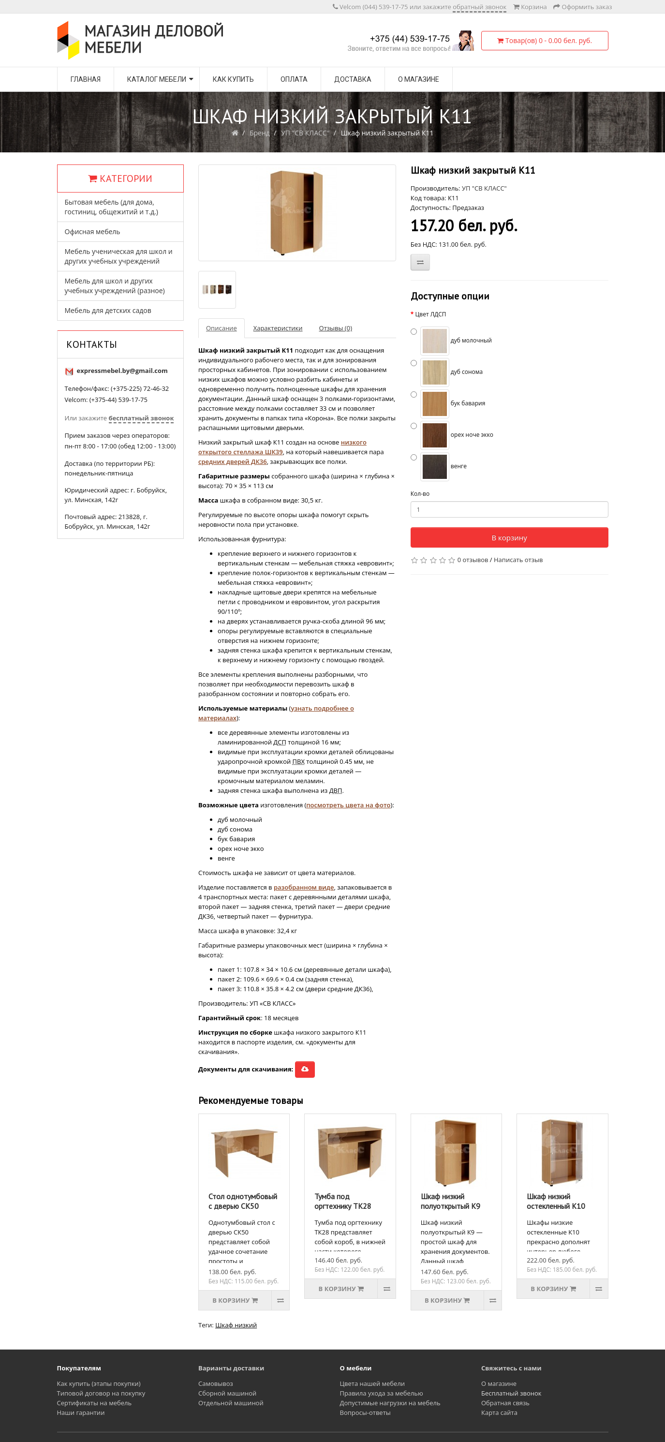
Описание (221, 328)
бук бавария (448, 403)
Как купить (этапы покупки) (99, 1383)
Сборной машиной (227, 1393)
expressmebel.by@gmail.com (122, 370)
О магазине (418, 79)
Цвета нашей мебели (372, 1383)
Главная (86, 79)
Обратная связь (505, 1402)
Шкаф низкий (236, 1325)
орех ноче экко (452, 435)
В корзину (509, 537)
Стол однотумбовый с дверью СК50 (242, 1201)
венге (439, 466)
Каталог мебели (156, 79)
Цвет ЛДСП (430, 314)
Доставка (352, 79)
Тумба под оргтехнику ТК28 (342, 1201)
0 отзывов (473, 559)
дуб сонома (447, 372)
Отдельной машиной (231, 1402)
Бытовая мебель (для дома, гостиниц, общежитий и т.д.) (111, 206)
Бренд (260, 132)
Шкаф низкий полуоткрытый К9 (450, 1201)
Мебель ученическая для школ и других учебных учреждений (119, 256)
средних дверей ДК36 (232, 461)
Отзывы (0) (335, 328)
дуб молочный (451, 341)
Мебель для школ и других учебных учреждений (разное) (115, 285)
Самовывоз (215, 1383)
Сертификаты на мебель (94, 1402)
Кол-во (420, 494)
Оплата (294, 79)
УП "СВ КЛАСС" (305, 132)
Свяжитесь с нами (511, 1368)
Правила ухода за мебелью (381, 1393)
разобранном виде (304, 887)
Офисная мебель (92, 231)
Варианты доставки (231, 1368)
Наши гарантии (81, 1412)
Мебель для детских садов (108, 310)
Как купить (233, 79)
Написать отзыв (518, 559)
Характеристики (278, 328)
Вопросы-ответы (365, 1412)
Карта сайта (499, 1412)
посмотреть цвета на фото (348, 805)
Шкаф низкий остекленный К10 (556, 1201)
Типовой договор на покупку (101, 1393)
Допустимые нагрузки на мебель (390, 1402)
